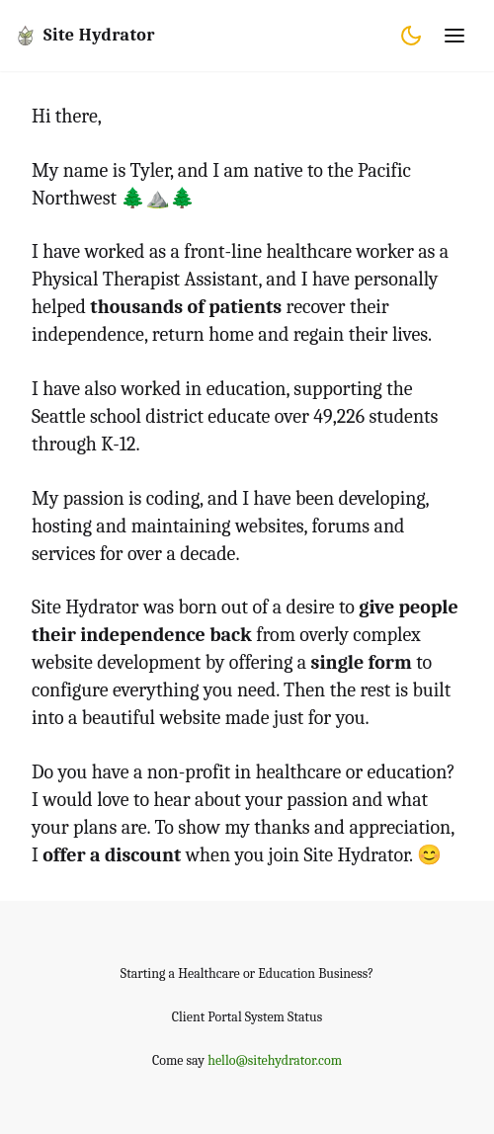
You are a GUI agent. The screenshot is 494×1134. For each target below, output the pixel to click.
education (408, 772)
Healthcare (209, 973)
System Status (283, 1017)
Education (286, 973)
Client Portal (207, 1017)
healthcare (299, 772)
